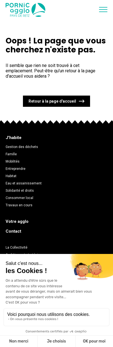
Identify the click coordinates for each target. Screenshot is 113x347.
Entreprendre (15, 169)
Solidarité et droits (20, 191)
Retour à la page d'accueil (52, 101)
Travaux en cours (19, 205)
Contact (13, 231)
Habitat (11, 176)
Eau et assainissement (24, 183)
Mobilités (13, 161)
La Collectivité (16, 247)
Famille (11, 154)
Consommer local (19, 198)
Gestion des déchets (22, 147)
